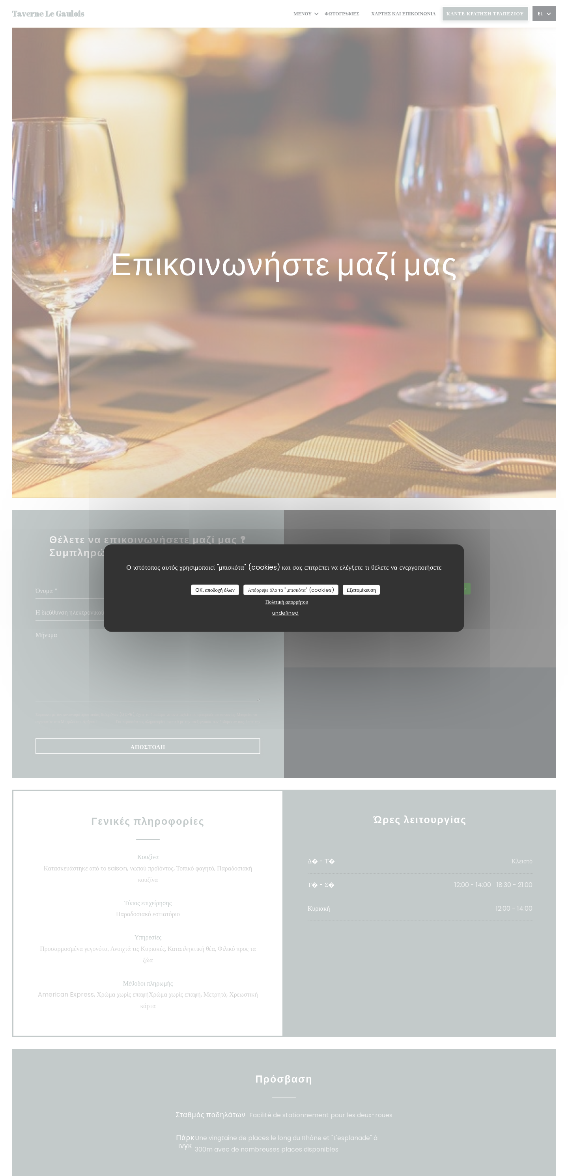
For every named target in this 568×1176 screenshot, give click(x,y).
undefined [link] (285, 613)
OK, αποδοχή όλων (215, 589)
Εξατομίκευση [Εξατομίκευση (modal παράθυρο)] (361, 589)
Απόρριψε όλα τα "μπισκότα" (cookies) (291, 589)
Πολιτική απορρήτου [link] (286, 602)
